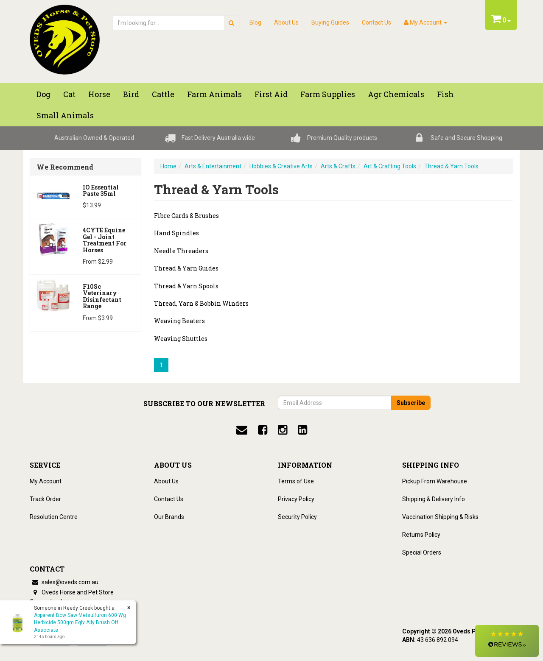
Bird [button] (131, 94)
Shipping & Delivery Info (433, 499)
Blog (255, 22)
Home (168, 166)
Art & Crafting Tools (390, 166)
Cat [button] (69, 94)
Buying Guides (330, 22)
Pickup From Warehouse (434, 481)
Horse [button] (99, 94)
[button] (507, 641)
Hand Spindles (176, 233)
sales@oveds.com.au (64, 582)
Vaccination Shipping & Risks (440, 516)
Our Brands (169, 516)
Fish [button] (445, 94)
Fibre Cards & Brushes (186, 215)
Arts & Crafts (338, 166)
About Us (286, 22)
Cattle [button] (163, 94)
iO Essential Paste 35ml (101, 190)
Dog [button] (43, 94)
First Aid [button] (271, 94)
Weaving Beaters (179, 321)
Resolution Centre (54, 516)
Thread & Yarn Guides (186, 268)
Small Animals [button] (65, 115)
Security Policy (297, 516)
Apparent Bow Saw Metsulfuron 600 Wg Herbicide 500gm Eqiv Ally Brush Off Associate (80, 622)
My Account (46, 481)
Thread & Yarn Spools (186, 286)
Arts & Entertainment (213, 166)
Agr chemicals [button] (396, 94)
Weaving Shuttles (180, 338)
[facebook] (262, 430)
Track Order (45, 499)
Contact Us (376, 22)
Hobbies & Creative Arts (281, 166)
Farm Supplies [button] (327, 94)
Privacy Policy (296, 499)
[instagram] (282, 430)
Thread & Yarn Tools (451, 166)
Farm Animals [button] (214, 94)
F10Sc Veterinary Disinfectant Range (102, 296)
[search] (231, 23)
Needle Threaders (181, 251)
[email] (241, 430)
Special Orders (421, 552)
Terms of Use (296, 481)
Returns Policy (421, 534)
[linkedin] (302, 430)
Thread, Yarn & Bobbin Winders (201, 303)
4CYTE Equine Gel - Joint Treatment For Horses (104, 240)
